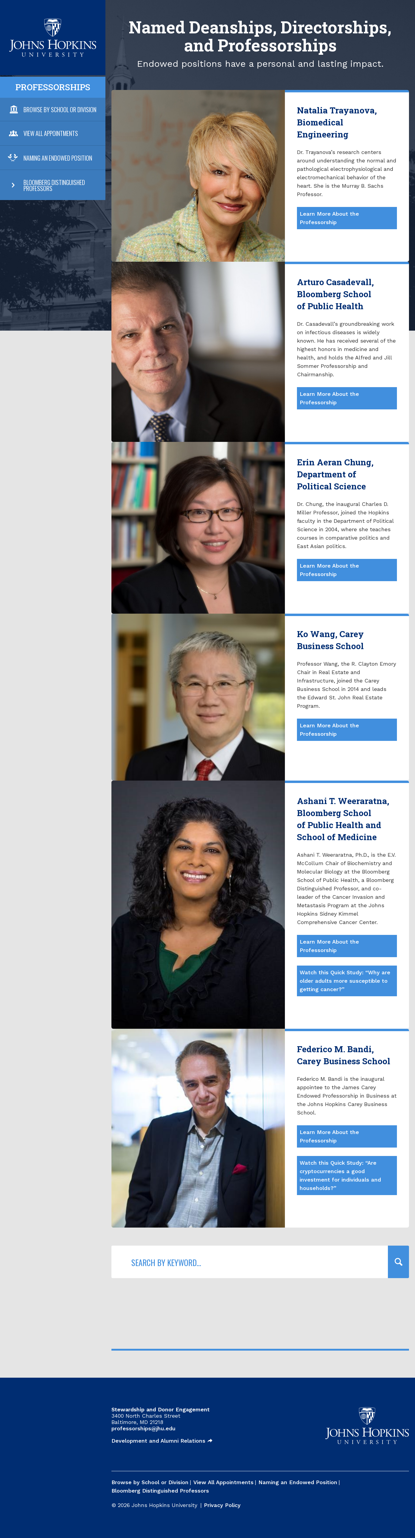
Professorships (52, 87)
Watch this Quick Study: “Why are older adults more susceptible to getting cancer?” (345, 980)
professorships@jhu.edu (143, 1428)
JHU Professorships (52, 22)
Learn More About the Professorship (329, 218)
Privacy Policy (222, 1505)
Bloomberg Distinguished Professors (54, 185)
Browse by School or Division (150, 1482)
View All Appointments (50, 133)
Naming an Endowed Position (57, 157)
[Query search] (398, 1262)
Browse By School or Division (59, 109)
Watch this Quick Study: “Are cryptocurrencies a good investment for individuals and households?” (340, 1175)
